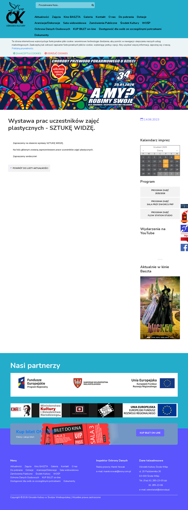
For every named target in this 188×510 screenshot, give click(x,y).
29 (143, 174)
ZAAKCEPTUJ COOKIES (27, 53)
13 (171, 161)
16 (149, 165)
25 (160, 169)
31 (154, 174)
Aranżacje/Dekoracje (47, 23)
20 (171, 165)
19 (166, 165)
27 (171, 169)
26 (166, 169)
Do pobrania (126, 17)
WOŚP (146, 23)
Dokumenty (42, 35)
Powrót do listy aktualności (29, 168)
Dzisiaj (160, 150)
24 (154, 169)
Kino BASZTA (72, 17)
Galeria (88, 17)
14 (177, 161)
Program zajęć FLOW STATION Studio (160, 214)
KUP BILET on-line (84, 29)
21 (177, 165)
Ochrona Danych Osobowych (52, 29)
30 (149, 174)
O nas (112, 17)
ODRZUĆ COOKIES (56, 53)
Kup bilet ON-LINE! (35, 432)
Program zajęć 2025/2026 (160, 192)
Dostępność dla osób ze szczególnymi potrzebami (130, 29)
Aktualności (42, 17)
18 (160, 165)
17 (154, 165)
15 (143, 165)
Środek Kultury (129, 23)
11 (160, 161)
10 (154, 161)
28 (177, 169)
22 (143, 169)
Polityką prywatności (22, 48)
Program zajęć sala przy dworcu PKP (160, 203)
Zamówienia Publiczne (103, 23)
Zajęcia (56, 17)
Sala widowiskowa (74, 23)
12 (166, 161)
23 (149, 169)
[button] (14, 83)
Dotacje (141, 17)
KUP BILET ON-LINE (150, 432)
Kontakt (100, 17)
